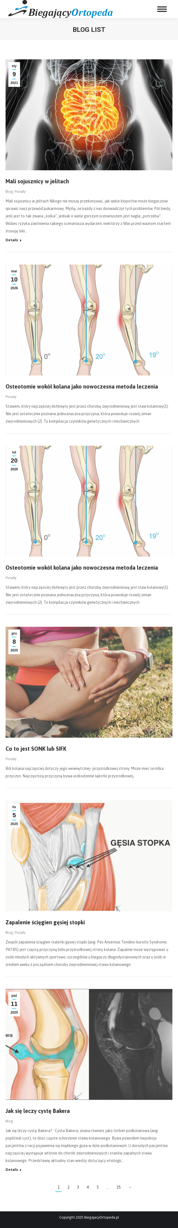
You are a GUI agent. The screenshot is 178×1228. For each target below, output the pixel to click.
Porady (20, 191)
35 (118, 1187)
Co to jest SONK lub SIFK (36, 748)
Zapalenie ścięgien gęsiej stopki (45, 922)
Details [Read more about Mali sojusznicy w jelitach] (12, 240)
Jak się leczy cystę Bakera (38, 1111)
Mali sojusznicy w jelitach (37, 181)
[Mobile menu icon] (162, 9)
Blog (9, 191)
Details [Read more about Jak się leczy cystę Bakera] (12, 1170)
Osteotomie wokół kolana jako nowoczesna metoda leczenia (82, 386)
